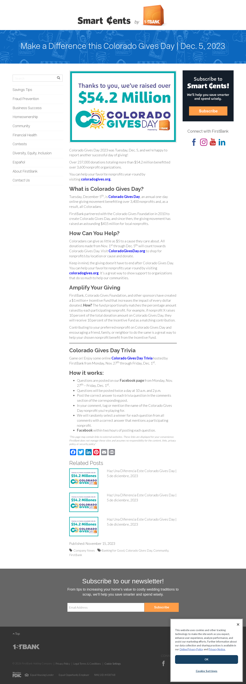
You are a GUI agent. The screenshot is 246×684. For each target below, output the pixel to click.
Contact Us (21, 180)
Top (16, 633)
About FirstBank (25, 172)
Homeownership (25, 117)
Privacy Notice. (217, 649)
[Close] (238, 624)
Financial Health (25, 135)
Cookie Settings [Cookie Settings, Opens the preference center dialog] (207, 671)
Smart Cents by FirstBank (123, 16)
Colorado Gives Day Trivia (132, 358)
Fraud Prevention (26, 99)
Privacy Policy (63, 663)
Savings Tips (22, 90)
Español (19, 162)
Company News (84, 550)
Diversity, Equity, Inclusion (32, 153)
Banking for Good (113, 550)
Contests (20, 144)
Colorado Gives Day (124, 196)
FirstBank (75, 555)
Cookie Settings (112, 663)
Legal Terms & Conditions (87, 663)
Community (21, 126)
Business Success (27, 108)
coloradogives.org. (96, 179)
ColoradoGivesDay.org (127, 251)
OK (207, 659)
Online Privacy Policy (191, 649)
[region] (206, 650)
